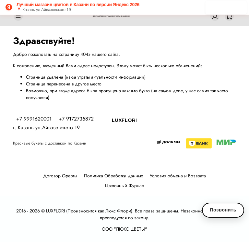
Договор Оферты (60, 175)
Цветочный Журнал (124, 185)
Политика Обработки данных (113, 175)
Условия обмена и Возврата (178, 175)
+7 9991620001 (34, 118)
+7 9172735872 (76, 118)
